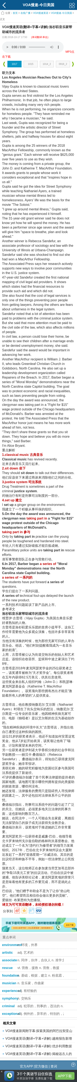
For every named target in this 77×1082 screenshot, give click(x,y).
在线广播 (25, 13)
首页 (15, 13)
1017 (14, 64)
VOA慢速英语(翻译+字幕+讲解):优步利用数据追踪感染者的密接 (38, 1047)
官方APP (26, 1066)
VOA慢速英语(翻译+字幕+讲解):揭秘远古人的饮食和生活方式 (38, 1055)
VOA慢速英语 (40, 13)
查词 (54, 1066)
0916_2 (63, 64)
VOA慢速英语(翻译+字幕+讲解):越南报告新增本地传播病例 (38, 1039)
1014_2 (47, 64)
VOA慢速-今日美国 (61, 13)
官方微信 (41, 1066)
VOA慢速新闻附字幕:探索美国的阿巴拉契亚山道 (38, 1032)
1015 (30, 64)
